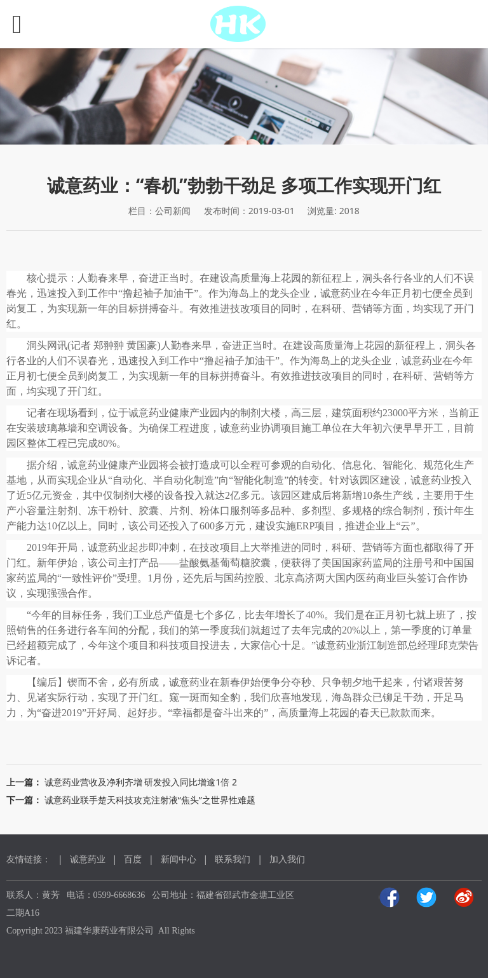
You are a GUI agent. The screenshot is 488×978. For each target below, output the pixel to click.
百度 (133, 859)
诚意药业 (87, 859)
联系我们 (232, 859)
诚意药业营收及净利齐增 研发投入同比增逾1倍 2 (140, 782)
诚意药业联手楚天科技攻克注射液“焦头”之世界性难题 (149, 800)
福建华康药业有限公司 (109, 930)
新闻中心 (178, 859)
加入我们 (287, 859)
